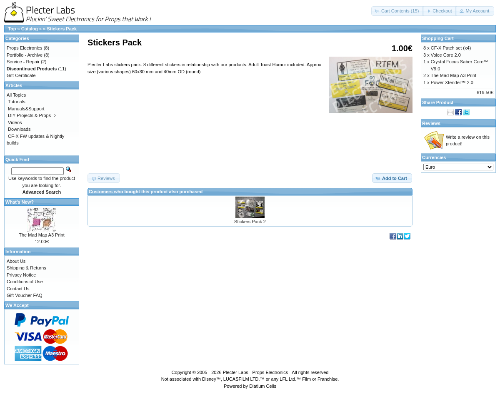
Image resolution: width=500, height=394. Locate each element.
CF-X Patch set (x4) (451, 47)
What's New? (19, 201)
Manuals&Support (26, 108)
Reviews (431, 123)
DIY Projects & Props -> (32, 115)
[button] (397, 11)
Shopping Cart (438, 38)
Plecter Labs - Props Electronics (255, 372)
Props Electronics (24, 47)
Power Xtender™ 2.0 (452, 82)
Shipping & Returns (26, 267)
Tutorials (16, 101)
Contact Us (18, 288)
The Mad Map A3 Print (41, 234)
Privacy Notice (21, 274)
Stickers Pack (62, 28)
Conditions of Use (25, 281)
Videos (15, 122)
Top (12, 28)
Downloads (19, 129)
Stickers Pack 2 (250, 221)
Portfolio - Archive (24, 54)
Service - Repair (23, 61)
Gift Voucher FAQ (24, 295)
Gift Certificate (21, 75)
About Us (16, 261)
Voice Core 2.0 (446, 54)
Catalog (29, 28)
